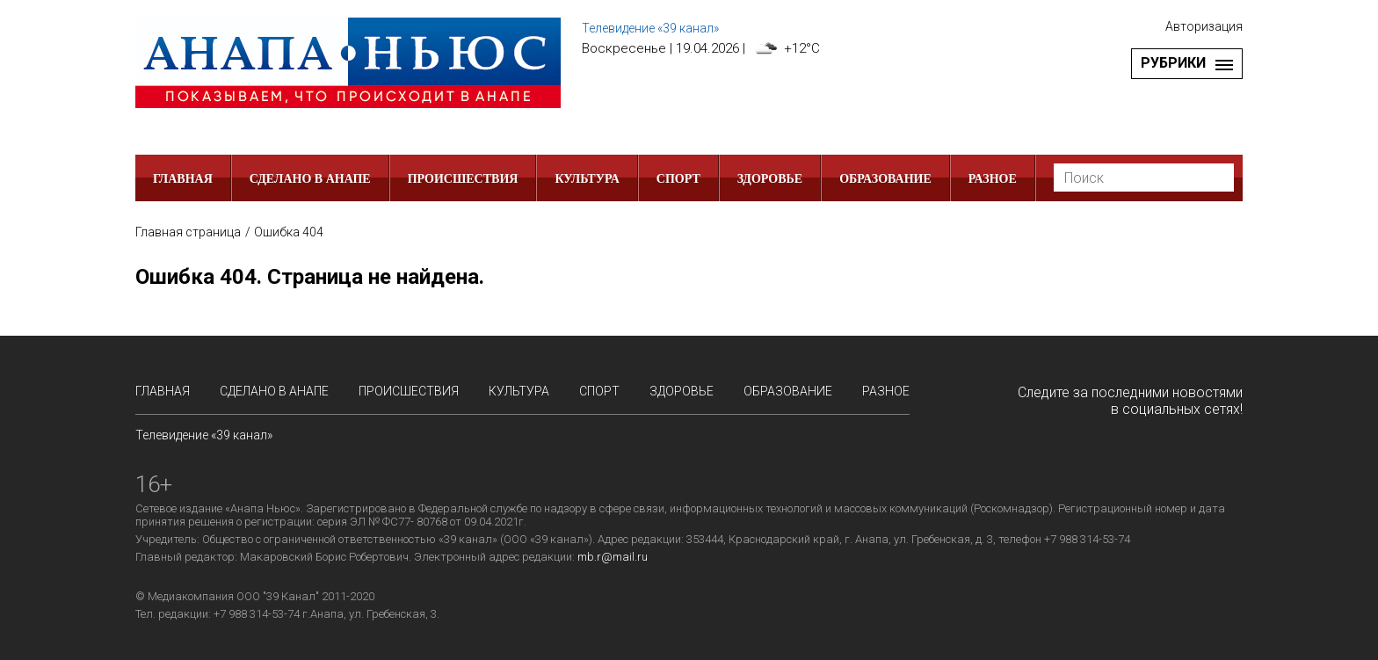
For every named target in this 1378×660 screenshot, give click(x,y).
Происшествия (463, 178)
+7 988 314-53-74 (257, 613)
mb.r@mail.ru (612, 556)
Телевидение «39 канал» (650, 28)
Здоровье (769, 178)
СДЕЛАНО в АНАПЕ (310, 178)
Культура (587, 178)
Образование (885, 178)
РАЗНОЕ (992, 178)
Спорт (678, 178)
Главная (183, 178)
